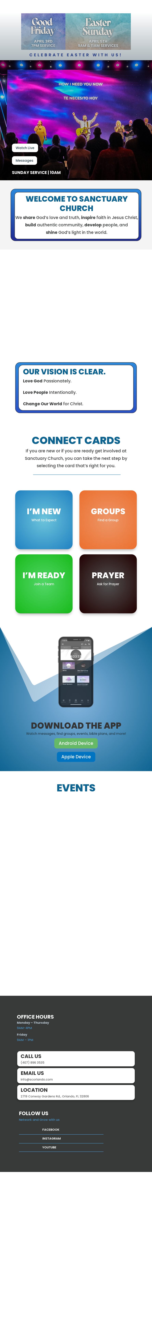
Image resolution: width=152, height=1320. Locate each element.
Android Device (76, 891)
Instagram (51, 1286)
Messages (24, 163)
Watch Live (25, 150)
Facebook (50, 1277)
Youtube (49, 1295)
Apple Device (76, 905)
